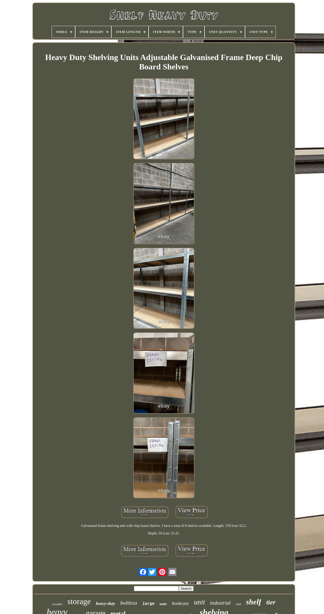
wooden (57, 604)
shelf (253, 602)
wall (238, 604)
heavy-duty (105, 603)
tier (270, 602)
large (148, 604)
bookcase (180, 603)
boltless (128, 603)
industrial (220, 603)
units (163, 604)
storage (79, 601)
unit (199, 602)
